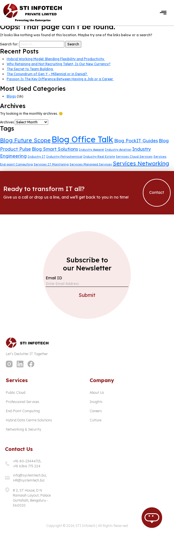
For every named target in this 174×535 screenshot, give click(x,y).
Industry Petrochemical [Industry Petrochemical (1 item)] (64, 156)
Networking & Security (23, 429)
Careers (96, 411)
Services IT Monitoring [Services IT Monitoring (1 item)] (51, 164)
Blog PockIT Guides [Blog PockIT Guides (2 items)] (136, 140)
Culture (95, 420)
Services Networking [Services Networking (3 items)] (141, 163)
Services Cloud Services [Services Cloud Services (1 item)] (134, 156)
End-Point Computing (23, 411)
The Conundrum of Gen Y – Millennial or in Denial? (47, 74)
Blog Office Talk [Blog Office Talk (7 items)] (82, 139)
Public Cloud (15, 392)
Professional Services (22, 402)
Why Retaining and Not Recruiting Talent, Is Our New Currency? (59, 64)
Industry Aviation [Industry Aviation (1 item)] (118, 150)
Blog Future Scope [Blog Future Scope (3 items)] (25, 140)
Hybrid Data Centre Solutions (29, 420)
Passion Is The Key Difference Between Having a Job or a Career (60, 79)
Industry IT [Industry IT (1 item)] (36, 156)
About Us (97, 392)
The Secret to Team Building (30, 69)
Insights (96, 402)
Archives (7, 122)
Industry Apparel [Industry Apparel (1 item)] (91, 150)
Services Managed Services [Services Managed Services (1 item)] (91, 164)
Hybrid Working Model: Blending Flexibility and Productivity (56, 59)
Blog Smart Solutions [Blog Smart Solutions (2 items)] (55, 149)
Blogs (11, 96)
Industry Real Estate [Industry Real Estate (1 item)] (99, 156)
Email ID (54, 277)
